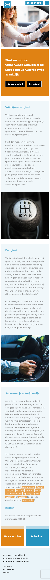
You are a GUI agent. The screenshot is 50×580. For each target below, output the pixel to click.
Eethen (29, 500)
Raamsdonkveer (14, 503)
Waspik (22, 506)
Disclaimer (7, 566)
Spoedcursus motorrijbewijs (15, 558)
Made (38, 500)
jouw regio (28, 509)
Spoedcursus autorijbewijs (14, 555)
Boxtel (40, 496)
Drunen (20, 500)
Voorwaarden (8, 569)
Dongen (10, 500)
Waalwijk (10, 506)
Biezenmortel (27, 496)
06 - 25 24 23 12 (34, 3)
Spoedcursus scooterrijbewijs (16, 561)
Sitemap (6, 572)
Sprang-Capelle (31, 503)
